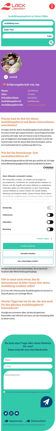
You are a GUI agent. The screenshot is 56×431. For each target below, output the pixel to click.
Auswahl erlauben (28, 253)
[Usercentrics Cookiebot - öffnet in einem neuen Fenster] (43, 167)
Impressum (16, 420)
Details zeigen (43, 239)
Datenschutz (38, 420)
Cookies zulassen (28, 246)
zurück (13, 76)
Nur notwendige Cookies (28, 261)
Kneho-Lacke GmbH (36, 105)
